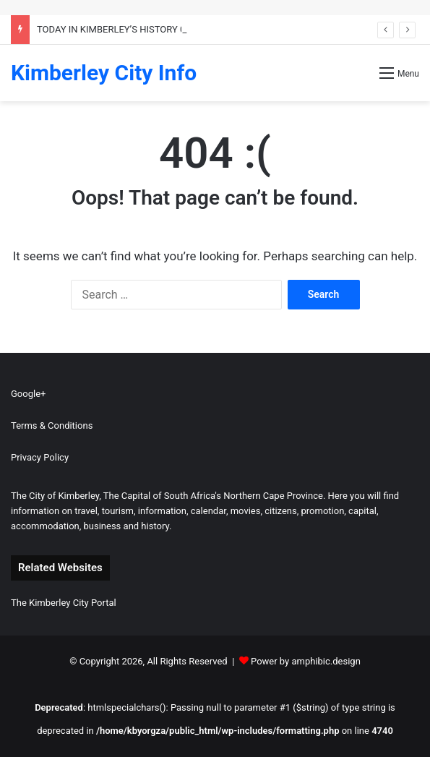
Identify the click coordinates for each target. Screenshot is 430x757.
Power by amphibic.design (306, 661)
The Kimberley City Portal (63, 602)
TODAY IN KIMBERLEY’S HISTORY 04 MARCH (131, 29)
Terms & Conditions (52, 425)
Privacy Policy (40, 457)
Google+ (28, 393)
